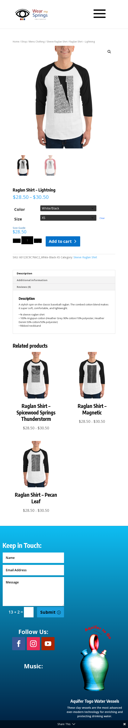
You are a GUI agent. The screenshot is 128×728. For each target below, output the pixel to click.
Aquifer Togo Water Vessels (94, 701)
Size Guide (19, 228)
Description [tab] (24, 273)
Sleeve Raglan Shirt (57, 41)
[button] (109, 51)
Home (16, 41)
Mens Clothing (37, 41)
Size (18, 218)
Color (19, 209)
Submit (48, 612)
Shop (24, 41)
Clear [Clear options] (102, 218)
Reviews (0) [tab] (24, 287)
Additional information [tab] (32, 280)
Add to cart (60, 241)
